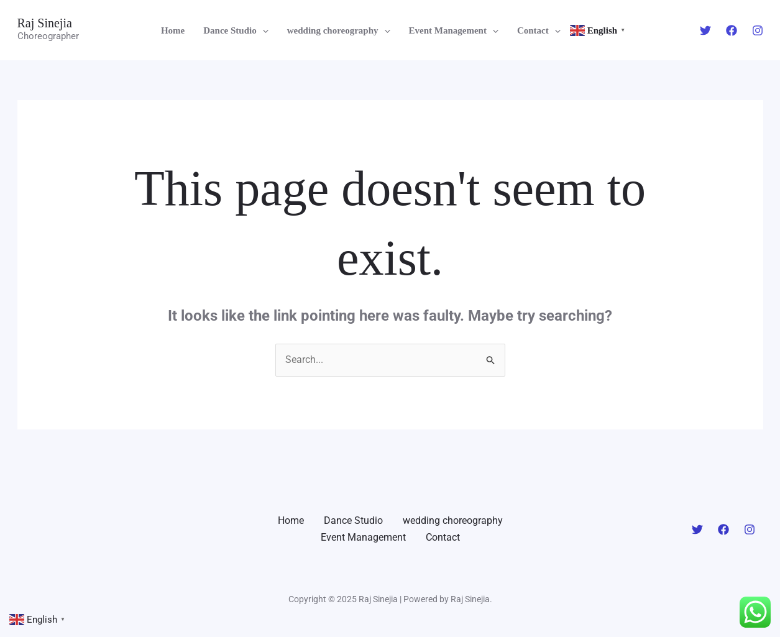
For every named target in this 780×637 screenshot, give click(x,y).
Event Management (453, 30)
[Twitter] (705, 30)
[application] (262, 30)
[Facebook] (731, 30)
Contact (539, 30)
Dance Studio (235, 30)
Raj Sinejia (44, 23)
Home (173, 30)
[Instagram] (757, 30)
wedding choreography (338, 30)
